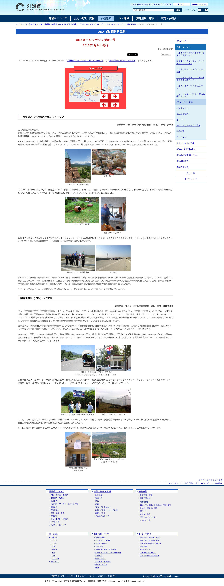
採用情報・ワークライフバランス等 (64, 504)
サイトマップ (157, 5)
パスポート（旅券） (103, 540)
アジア (54, 540)
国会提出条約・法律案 (59, 519)
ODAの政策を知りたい (186, 155)
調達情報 (143, 546)
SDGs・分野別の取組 (186, 149)
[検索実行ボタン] (178, 10)
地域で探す (55, 537)
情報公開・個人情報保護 (149, 540)
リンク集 (167, 5)
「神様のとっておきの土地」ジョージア (85, 60)
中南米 (54, 549)
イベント (180, 120)
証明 (97, 568)
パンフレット (182, 108)
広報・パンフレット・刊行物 (106, 510)
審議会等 (54, 507)
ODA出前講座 (182, 114)
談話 (97, 501)
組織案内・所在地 (57, 498)
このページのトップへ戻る (211, 480)
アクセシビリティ (68, 576)
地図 (93, 581)
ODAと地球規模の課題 (48, 24)
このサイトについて (58, 525)
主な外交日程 (145, 498)
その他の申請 (145, 549)
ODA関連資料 (182, 161)
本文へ (133, 5)
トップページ (21, 24)
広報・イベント (86, 24)
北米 (53, 546)
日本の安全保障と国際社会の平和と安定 (155, 505)
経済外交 (143, 511)
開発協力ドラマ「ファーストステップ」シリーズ (190, 62)
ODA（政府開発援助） (68, 24)
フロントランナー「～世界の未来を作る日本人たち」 (190, 78)
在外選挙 (98, 556)
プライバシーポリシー (87, 576)
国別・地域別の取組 (185, 143)
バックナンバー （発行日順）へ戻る (184, 483)
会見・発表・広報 (102, 491)
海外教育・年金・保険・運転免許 (108, 553)
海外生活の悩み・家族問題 (105, 549)
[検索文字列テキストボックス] (153, 9)
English (181, 4)
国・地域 (53, 534)
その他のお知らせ (102, 516)
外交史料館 (55, 522)
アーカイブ (181, 137)
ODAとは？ (181, 41)
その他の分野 (145, 520)
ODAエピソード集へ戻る (211, 483)
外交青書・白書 (146, 495)
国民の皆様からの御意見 (149, 556)
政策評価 (54, 516)
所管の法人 (55, 510)
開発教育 (180, 131)
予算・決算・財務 (57, 513)
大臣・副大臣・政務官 (59, 495)
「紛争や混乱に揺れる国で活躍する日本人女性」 (190, 54)
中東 (53, 556)
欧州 (53, 553)
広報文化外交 (145, 514)
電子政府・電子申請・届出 (150, 537)
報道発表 (98, 498)
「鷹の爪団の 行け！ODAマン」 (189, 87)
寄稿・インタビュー (103, 507)
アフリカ (55, 559)
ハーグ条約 (99, 546)
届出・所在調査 (101, 543)
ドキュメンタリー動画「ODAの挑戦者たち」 (190, 95)
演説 (97, 504)
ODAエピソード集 (102, 24)
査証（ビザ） (100, 559)
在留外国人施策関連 (103, 562)
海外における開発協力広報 (188, 125)
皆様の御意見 (182, 167)
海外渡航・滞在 (101, 534)
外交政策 (32, 24)
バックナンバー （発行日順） (124, 24)
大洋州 (54, 543)
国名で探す (55, 562)
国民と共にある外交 (148, 517)
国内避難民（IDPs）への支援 (122, 60)
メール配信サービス (148, 553)
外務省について (56, 491)
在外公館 (54, 501)
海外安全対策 (100, 537)
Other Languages (199, 4)
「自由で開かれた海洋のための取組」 (190, 70)
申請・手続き (145, 534)
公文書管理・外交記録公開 (150, 543)
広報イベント (100, 513)
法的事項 (55, 576)
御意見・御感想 (144, 5)
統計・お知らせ (101, 565)
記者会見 (98, 495)
